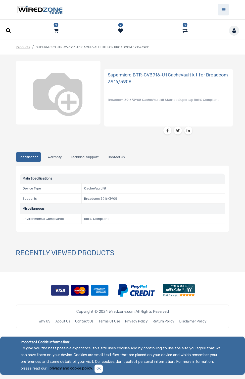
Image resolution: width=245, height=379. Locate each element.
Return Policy (163, 321)
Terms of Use (109, 321)
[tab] (28, 157)
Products (23, 47)
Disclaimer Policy (192, 321)
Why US (44, 321)
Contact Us (84, 321)
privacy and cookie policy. (71, 368)
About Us (62, 321)
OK (99, 369)
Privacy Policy (136, 321)
